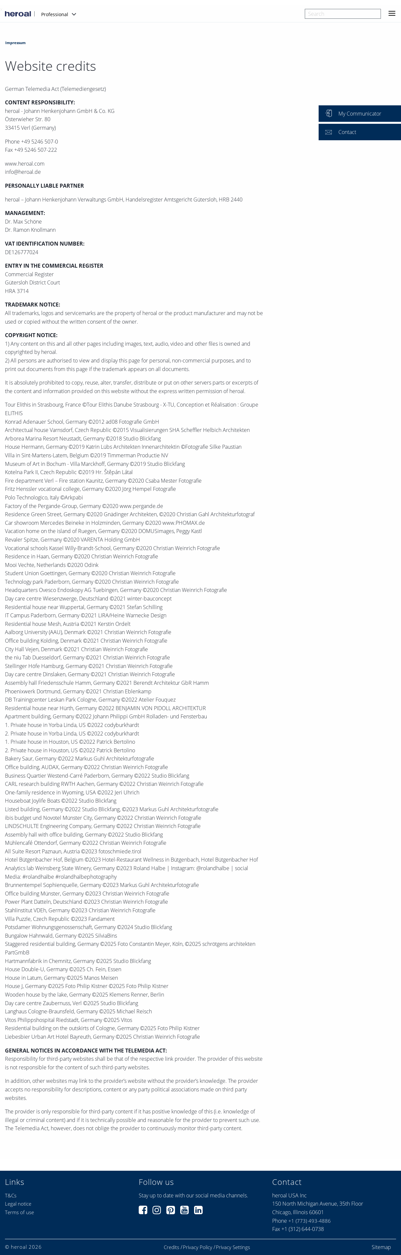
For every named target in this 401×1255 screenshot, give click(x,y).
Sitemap (381, 1247)
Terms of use (19, 1212)
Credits (171, 1247)
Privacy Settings (233, 1247)
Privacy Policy (197, 1247)
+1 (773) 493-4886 (309, 1220)
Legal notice (18, 1203)
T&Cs (10, 1195)
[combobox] (343, 14)
